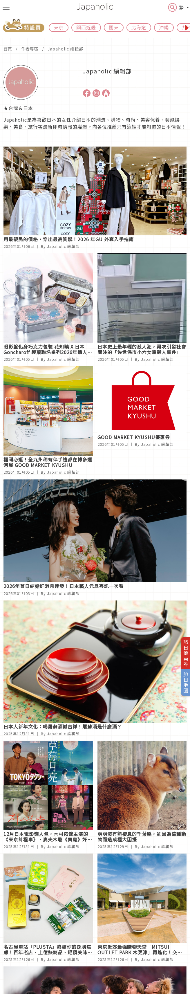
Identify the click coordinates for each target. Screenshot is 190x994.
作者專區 (30, 49)
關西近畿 (86, 27)
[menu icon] (6, 7)
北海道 (138, 27)
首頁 (7, 49)
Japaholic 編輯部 (65, 49)
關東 (114, 27)
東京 (59, 27)
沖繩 (164, 27)
